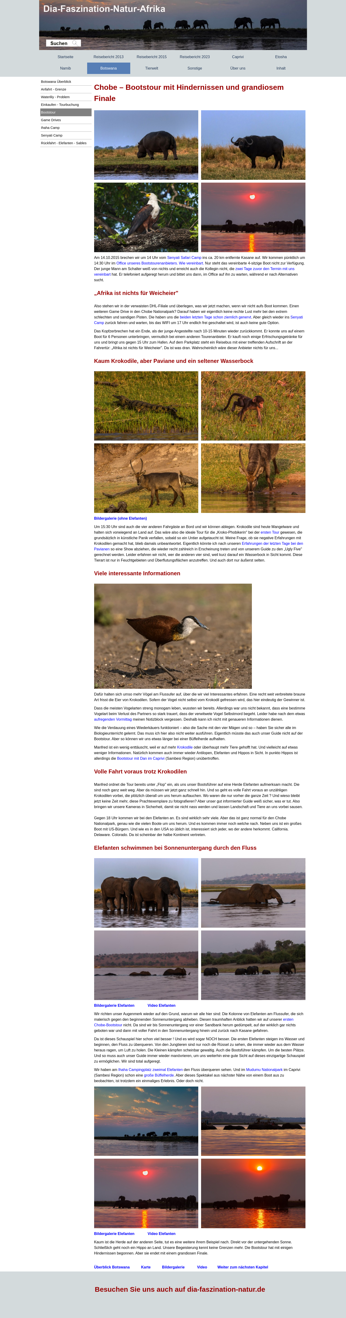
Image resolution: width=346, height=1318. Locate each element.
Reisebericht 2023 (195, 57)
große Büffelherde (159, 1075)
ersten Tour (270, 532)
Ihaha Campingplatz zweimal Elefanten (150, 1070)
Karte (146, 1267)
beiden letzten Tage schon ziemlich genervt (215, 317)
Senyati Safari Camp (184, 258)
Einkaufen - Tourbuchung (60, 105)
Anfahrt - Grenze (53, 89)
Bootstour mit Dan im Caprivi (140, 758)
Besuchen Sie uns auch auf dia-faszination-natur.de (180, 1289)
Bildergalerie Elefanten (114, 1005)
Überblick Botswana (112, 1267)
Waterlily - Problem (55, 97)
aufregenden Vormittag (113, 719)
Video (202, 1267)
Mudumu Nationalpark (264, 1070)
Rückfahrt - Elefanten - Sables (64, 143)
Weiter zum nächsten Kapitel (242, 1267)
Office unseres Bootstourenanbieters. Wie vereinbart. (160, 263)
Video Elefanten (162, 1005)
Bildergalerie (120, 518)
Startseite (65, 57)
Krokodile (185, 747)
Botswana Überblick (56, 82)
